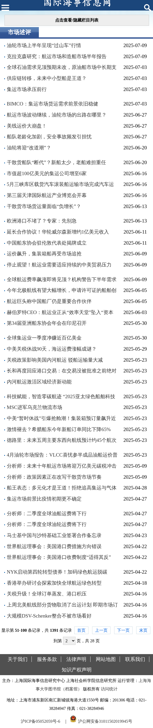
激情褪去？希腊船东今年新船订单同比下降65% (59, 429)
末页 (143, 630)
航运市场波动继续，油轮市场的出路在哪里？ (57, 115)
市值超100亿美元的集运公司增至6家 (47, 173)
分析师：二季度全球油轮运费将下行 (47, 524)
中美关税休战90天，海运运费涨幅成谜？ (52, 349)
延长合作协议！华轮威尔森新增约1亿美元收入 (58, 232)
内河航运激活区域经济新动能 (39, 382)
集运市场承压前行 (27, 89)
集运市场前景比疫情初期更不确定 (44, 499)
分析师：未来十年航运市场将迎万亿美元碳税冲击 (62, 466)
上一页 (101, 630)
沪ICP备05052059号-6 (40, 721)
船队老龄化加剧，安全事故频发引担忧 (49, 136)
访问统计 (109, 689)
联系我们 (135, 659)
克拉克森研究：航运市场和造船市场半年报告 (57, 56)
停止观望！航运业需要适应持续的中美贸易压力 (59, 264)
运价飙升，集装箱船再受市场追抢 (44, 253)
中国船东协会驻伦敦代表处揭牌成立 (47, 243)
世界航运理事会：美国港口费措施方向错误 (54, 546)
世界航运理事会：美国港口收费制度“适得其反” (59, 557)
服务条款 (47, 659)
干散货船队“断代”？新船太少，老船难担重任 (56, 162)
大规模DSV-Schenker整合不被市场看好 (49, 616)
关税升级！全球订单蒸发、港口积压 (47, 593)
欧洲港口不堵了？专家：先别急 (42, 221)
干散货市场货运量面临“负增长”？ (44, 206)
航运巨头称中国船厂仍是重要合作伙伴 (49, 301)
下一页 (123, 630)
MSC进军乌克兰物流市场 (34, 407)
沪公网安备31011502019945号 (105, 721)
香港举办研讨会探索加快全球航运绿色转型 (54, 583)
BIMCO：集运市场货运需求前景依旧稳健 (52, 104)
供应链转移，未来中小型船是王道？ (47, 78)
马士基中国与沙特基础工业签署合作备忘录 (54, 535)
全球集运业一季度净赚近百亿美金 (44, 338)
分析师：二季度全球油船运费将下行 (47, 513)
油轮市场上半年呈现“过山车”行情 (44, 45)
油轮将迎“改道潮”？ (29, 147)
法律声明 (76, 659)
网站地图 (106, 659)
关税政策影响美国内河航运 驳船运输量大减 (55, 360)
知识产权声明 (77, 670)
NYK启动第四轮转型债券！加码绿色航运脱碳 (57, 572)
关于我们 (18, 659)
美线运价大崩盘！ (27, 126)
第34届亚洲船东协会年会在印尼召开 (47, 323)
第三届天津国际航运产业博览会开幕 (47, 195)
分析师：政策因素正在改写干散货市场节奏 (54, 477)
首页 (81, 630)
